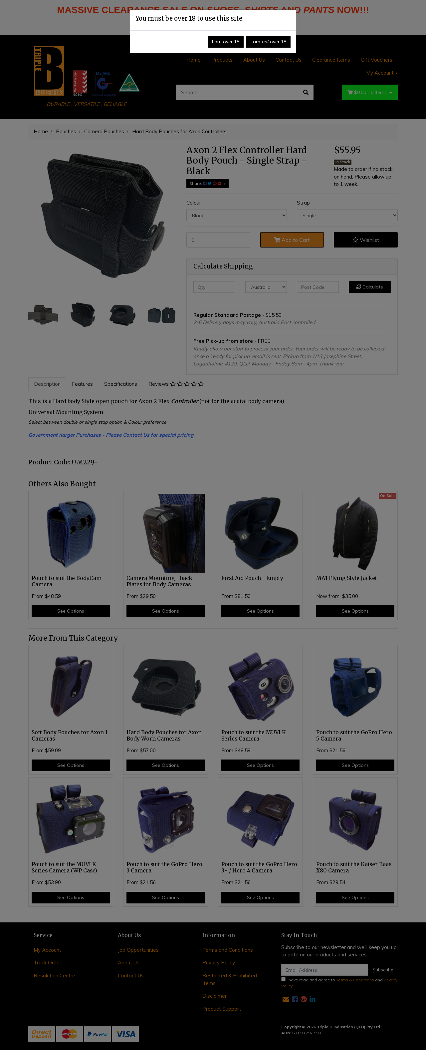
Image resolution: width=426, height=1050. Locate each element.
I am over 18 (225, 42)
